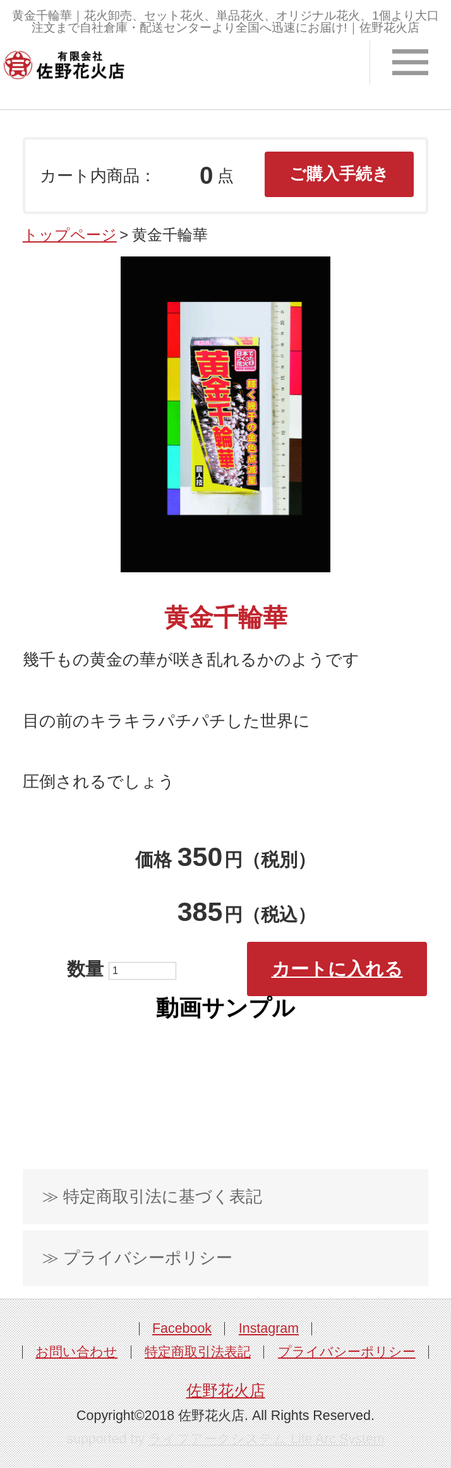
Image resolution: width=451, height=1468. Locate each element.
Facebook (182, 1328)
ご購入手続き (339, 174)
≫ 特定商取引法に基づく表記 (152, 1196)
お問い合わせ (76, 1351)
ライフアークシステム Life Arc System (266, 1439)
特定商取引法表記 (198, 1351)
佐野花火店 (225, 1390)
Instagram (269, 1328)
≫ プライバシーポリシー (137, 1257)
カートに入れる (337, 969)
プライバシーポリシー (347, 1351)
